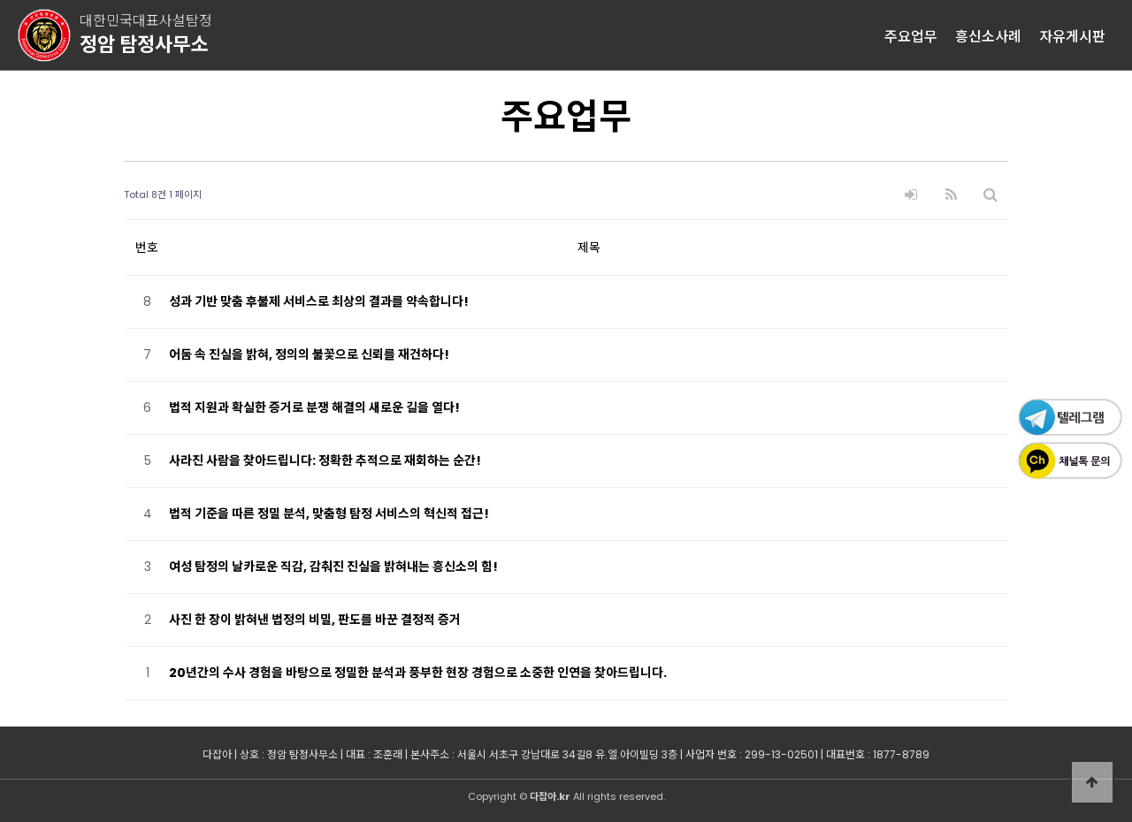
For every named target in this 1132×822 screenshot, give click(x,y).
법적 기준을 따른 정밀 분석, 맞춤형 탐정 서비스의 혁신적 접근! (329, 513)
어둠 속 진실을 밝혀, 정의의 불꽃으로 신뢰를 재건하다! (309, 354)
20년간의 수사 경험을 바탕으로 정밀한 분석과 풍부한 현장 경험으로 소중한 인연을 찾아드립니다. (418, 672)
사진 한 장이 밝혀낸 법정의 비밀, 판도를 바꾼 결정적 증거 (315, 619)
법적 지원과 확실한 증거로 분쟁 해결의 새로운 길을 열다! (314, 407)
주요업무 (910, 35)
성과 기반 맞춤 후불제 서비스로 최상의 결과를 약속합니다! (319, 301)
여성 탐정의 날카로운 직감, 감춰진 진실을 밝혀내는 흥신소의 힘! (333, 566)
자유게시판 (1072, 35)
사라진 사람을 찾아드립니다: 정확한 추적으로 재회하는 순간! (325, 460)
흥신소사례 (988, 35)
